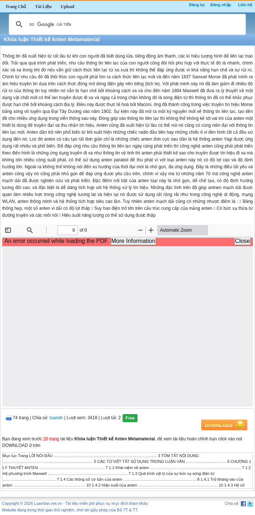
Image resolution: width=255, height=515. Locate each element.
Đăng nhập (221, 5)
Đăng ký (197, 5)
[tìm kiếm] (126, 24)
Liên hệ (245, 5)
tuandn (56, 417)
